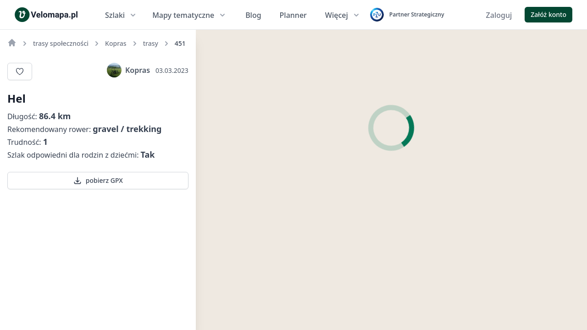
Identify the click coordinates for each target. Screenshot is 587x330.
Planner (293, 15)
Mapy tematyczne (189, 15)
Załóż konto (548, 14)
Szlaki (121, 15)
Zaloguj (499, 15)
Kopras (128, 70)
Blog (253, 15)
